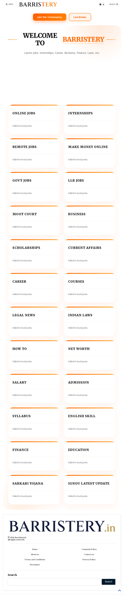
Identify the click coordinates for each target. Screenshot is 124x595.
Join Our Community (49, 17)
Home (35, 549)
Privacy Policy (89, 559)
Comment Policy (89, 549)
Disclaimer (35, 565)
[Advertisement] (62, 77)
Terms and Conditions (34, 559)
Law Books (80, 17)
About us (35, 554)
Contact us (89, 554)
